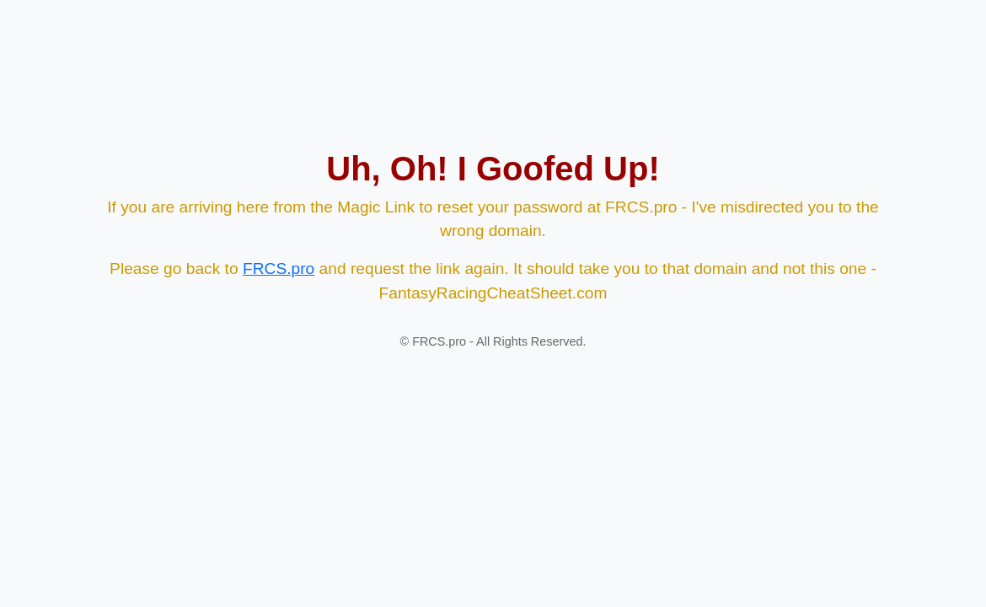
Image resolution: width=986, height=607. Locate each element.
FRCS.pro (278, 268)
